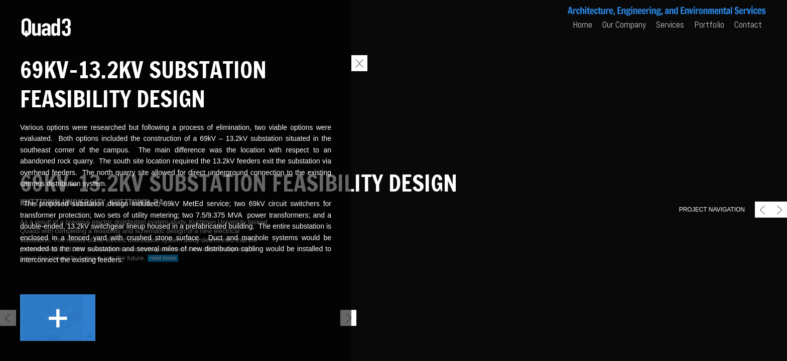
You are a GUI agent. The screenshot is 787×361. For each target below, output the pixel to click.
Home (582, 24)
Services (670, 24)
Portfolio (709, 24)
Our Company (624, 24)
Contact (748, 24)
